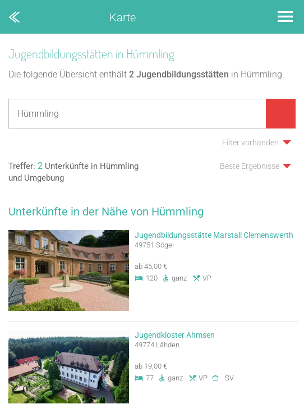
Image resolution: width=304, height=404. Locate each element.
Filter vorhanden (250, 142)
